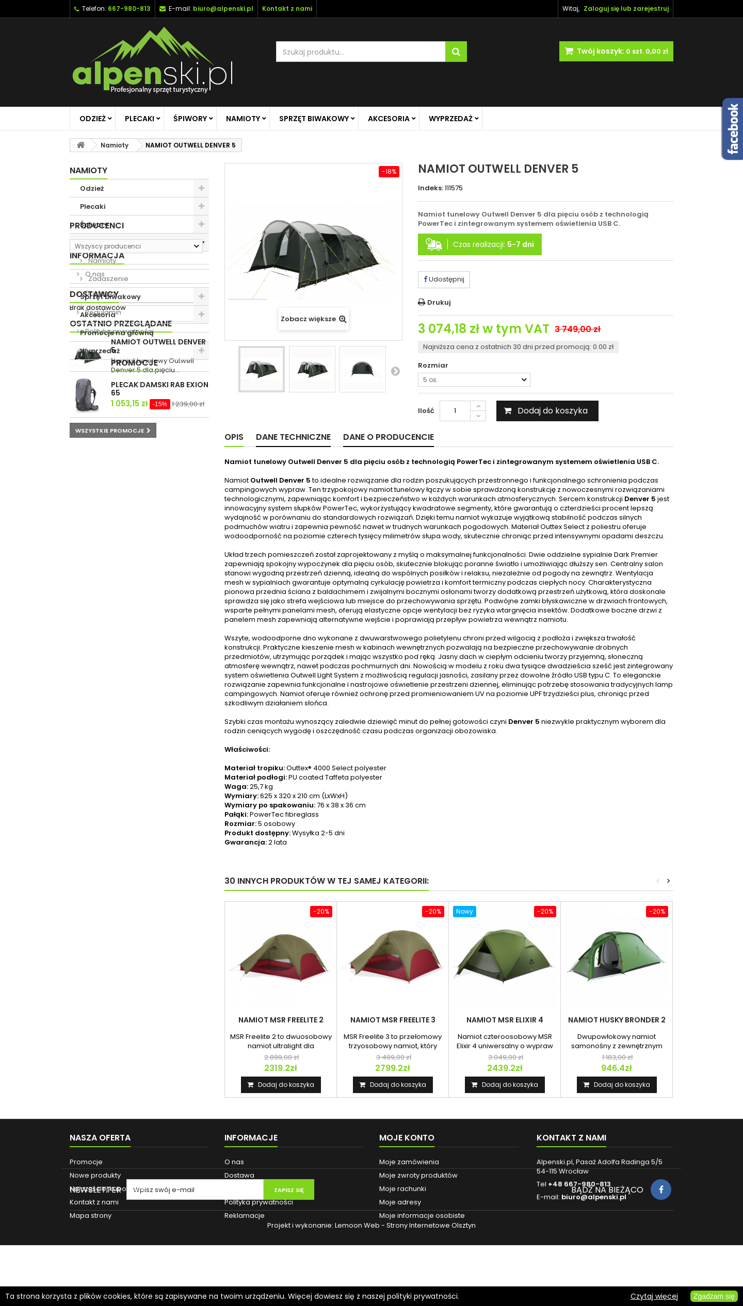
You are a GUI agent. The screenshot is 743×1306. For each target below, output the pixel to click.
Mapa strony (90, 1215)
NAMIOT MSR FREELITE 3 (392, 1020)
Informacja (97, 427)
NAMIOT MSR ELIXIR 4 (504, 1020)
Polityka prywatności (119, 503)
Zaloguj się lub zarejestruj (626, 8)
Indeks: (430, 188)
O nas (94, 446)
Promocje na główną (117, 333)
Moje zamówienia (409, 1162)
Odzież (92, 118)
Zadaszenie (107, 279)
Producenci (97, 378)
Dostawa (99, 465)
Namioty (243, 118)
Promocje (93, 635)
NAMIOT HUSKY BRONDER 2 (617, 1020)
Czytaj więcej (654, 1296)
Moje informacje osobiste (422, 1215)
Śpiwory (190, 118)
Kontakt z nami (94, 1202)
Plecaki (139, 118)
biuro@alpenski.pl (223, 8)
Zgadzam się (714, 1296)
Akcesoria (389, 118)
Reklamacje (244, 1215)
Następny (395, 371)
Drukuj (439, 302)
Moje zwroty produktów (418, 1175)
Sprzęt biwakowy (314, 118)
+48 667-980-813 (579, 1184)
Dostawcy (94, 530)
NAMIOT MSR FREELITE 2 (281, 1020)
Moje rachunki (402, 1189)
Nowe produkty (95, 1175)
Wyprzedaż (451, 118)
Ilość (426, 411)
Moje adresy (400, 1202)
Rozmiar (434, 365)
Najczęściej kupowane (108, 1189)
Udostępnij (444, 279)
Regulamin (102, 484)
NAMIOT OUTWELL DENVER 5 (158, 588)
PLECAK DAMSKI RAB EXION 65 (159, 661)
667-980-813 (129, 8)
